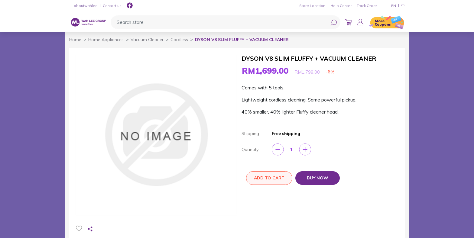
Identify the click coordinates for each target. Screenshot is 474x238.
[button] (360, 22)
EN (393, 5)
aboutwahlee (86, 5)
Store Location (312, 5)
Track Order (367, 5)
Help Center (341, 5)
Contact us (112, 5)
